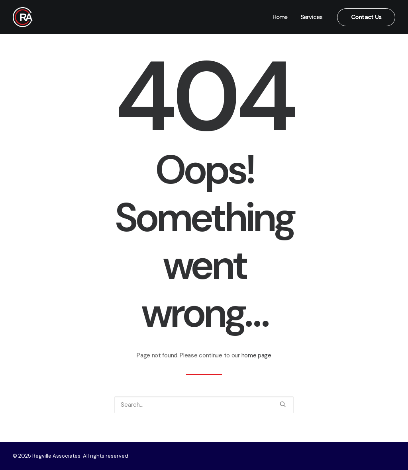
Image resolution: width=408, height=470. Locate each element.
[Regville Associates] (23, 17)
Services (311, 17)
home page (256, 355)
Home (280, 17)
